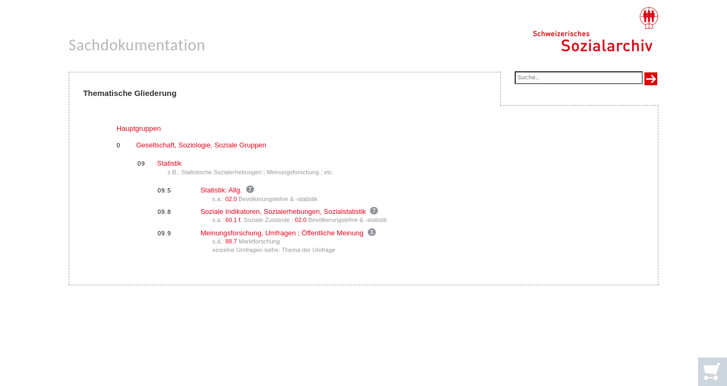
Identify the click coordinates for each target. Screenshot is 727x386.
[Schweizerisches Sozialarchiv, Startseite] (595, 29)
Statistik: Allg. (221, 190)
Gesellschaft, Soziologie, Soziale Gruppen (201, 145)
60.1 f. (233, 220)
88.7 (231, 241)
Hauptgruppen (139, 128)
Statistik (169, 163)
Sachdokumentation (137, 45)
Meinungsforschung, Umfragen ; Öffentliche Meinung (282, 233)
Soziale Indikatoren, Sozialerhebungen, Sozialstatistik (283, 211)
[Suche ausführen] (650, 78)
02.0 (231, 199)
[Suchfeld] (579, 78)
